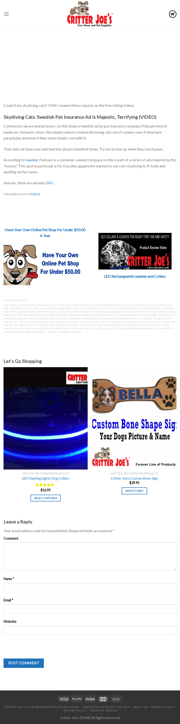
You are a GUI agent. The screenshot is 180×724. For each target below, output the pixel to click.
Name (9, 579)
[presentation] (39, 649)
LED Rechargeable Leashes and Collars (135, 276)
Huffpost (34, 194)
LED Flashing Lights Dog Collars (45, 478)
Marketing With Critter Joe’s (106, 707)
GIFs (49, 183)
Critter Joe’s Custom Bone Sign (134, 478)
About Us (140, 707)
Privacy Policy (163, 707)
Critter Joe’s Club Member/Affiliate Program (41, 707)
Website (10, 622)
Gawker (31, 160)
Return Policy (75, 710)
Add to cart (134, 490)
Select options (45, 498)
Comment (11, 538)
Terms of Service (104, 710)
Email (8, 600)
